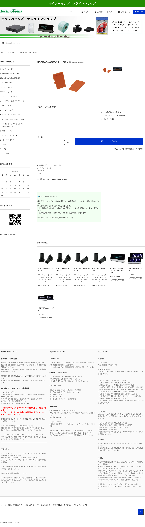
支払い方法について (15, 505)
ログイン (112, 12)
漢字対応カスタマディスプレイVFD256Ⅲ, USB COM (117, 270)
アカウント (88, 12)
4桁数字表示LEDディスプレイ (135, 269)
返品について (118, 149)
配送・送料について (32, 505)
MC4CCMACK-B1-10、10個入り (82, 269)
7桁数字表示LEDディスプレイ (45, 309)
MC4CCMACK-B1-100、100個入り (99, 269)
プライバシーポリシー (81, 505)
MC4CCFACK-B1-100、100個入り (63, 269)
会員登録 (100, 12)
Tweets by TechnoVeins (8, 234)
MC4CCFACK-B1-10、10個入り (45, 269)
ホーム (72, 12)
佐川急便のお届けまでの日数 (22, 376)
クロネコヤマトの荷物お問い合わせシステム (27, 419)
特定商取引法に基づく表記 (134, 149)
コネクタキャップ (13, 52)
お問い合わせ (125, 12)
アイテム (138, 12)
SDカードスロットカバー (29, 52)
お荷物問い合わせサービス (21, 380)
